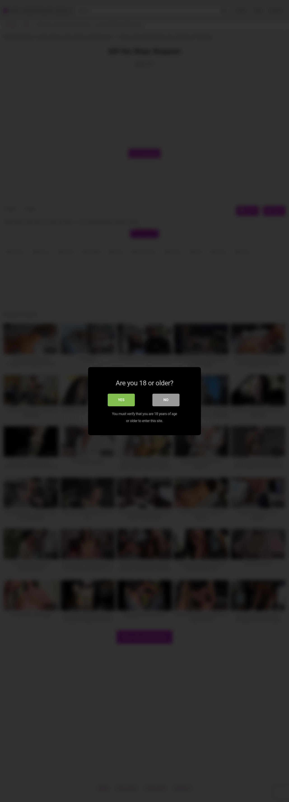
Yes (121, 400)
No (165, 400)
